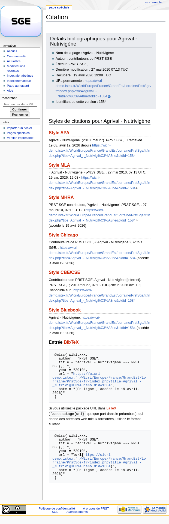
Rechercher (9, 98)
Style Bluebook (65, 309)
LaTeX (111, 408)
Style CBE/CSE (64, 272)
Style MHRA (61, 197)
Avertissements (77, 512)
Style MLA (59, 165)
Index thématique (19, 80)
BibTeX (71, 342)
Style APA (59, 132)
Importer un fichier (19, 128)
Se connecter (154, 2)
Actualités (13, 61)
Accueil (12, 51)
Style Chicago (63, 234)
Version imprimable (20, 137)
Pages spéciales (18, 132)
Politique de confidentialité (57, 508)
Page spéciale (59, 7)
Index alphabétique (20, 75)
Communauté (16, 56)
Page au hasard (18, 85)
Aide (10, 90)
